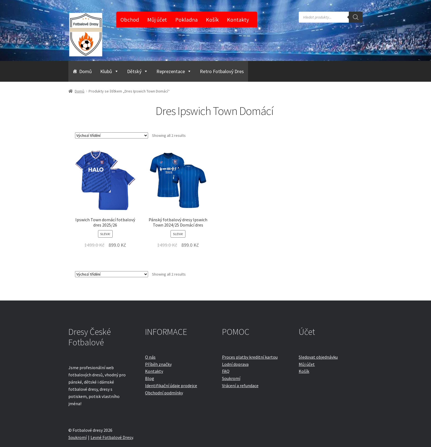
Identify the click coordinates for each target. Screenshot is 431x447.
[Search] (356, 17)
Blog (149, 378)
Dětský (137, 71)
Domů (85, 71)
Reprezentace (174, 71)
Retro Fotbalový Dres (222, 71)
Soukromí (231, 378)
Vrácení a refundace (240, 385)
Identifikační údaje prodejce (171, 385)
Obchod (129, 19)
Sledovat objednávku (318, 357)
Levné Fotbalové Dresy (112, 437)
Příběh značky (158, 364)
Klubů (109, 71)
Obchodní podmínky (164, 392)
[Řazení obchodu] (111, 135)
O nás (150, 357)
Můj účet (157, 19)
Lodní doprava (235, 364)
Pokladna (186, 19)
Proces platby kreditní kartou (250, 357)
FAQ (225, 371)
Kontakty (238, 19)
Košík (212, 19)
